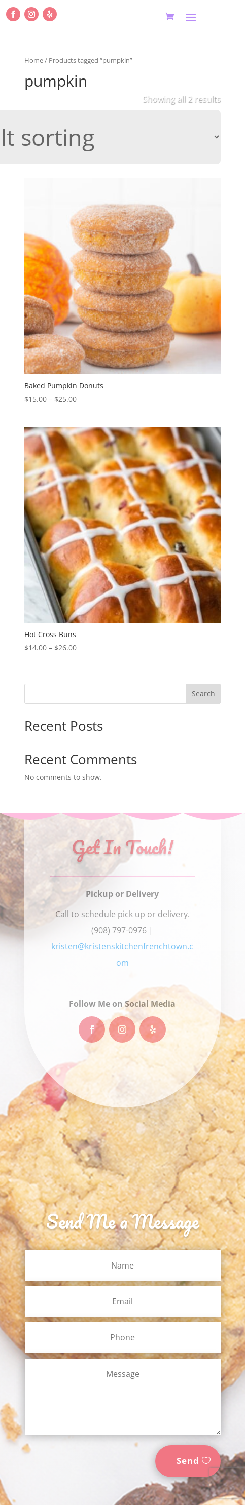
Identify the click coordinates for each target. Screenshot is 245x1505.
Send (188, 1461)
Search (203, 693)
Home (33, 60)
